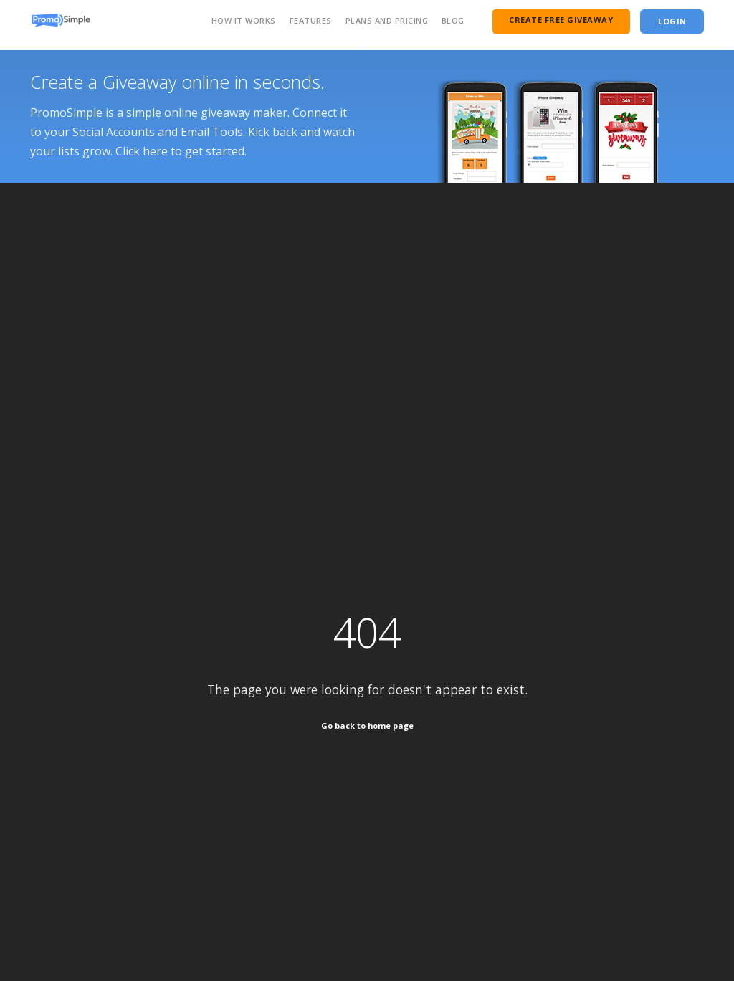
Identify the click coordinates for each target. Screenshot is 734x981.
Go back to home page (367, 725)
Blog (453, 20)
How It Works (243, 20)
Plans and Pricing (387, 20)
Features (311, 20)
